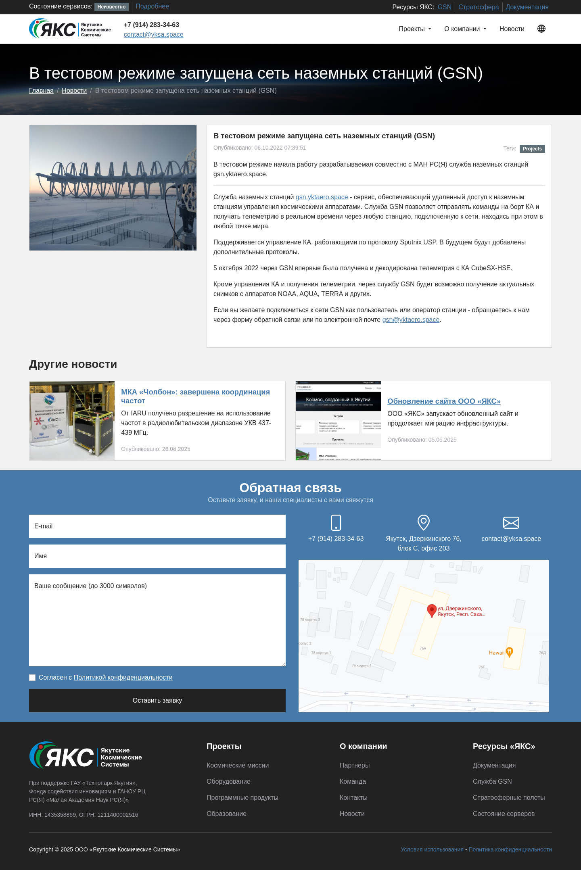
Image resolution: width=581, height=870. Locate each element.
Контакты (354, 797)
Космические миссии (238, 765)
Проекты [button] (413, 28)
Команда (353, 781)
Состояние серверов (504, 813)
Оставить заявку (157, 700)
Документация (527, 7)
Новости (512, 28)
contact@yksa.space (154, 34)
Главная (41, 90)
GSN (445, 7)
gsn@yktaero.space (411, 319)
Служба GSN (492, 781)
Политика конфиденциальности (510, 849)
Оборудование (229, 781)
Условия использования (432, 849)
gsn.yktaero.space (322, 197)
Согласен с (106, 677)
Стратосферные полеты (509, 797)
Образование (227, 813)
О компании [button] (463, 28)
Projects (532, 149)
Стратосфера (478, 7)
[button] (541, 29)
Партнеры (355, 765)
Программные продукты (242, 797)
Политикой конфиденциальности (123, 677)
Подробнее (152, 6)
